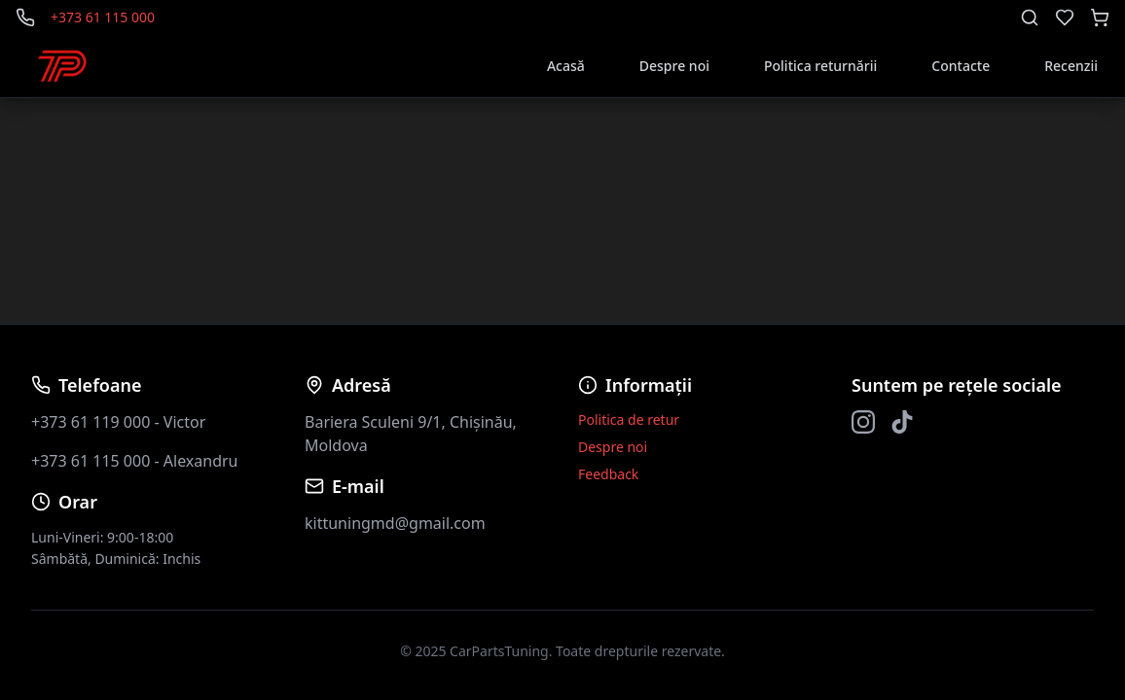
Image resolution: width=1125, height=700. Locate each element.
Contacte (960, 65)
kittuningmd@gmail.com (395, 523)
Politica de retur (628, 419)
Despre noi (674, 65)
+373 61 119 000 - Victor (118, 422)
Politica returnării (820, 65)
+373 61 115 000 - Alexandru (134, 461)
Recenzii (1071, 65)
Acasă (566, 65)
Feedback (608, 474)
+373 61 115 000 (103, 17)
